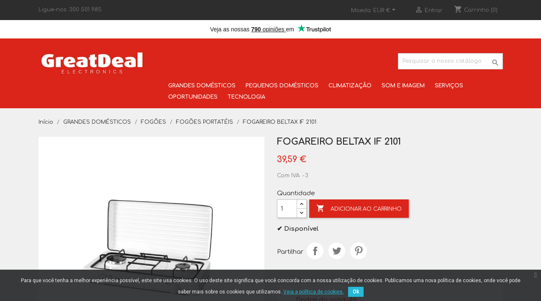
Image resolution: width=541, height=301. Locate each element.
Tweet (336, 250)
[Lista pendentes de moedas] (385, 10)
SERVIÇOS (449, 86)
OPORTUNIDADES (193, 97)
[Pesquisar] (450, 61)
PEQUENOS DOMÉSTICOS (282, 86)
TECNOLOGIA (246, 97)
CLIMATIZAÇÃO (350, 86)
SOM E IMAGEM (403, 86)
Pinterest (358, 250)
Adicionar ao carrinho (359, 208)
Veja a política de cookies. (313, 292)
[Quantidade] (287, 208)
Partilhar (315, 250)
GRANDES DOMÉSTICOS (202, 86)
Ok (356, 292)
